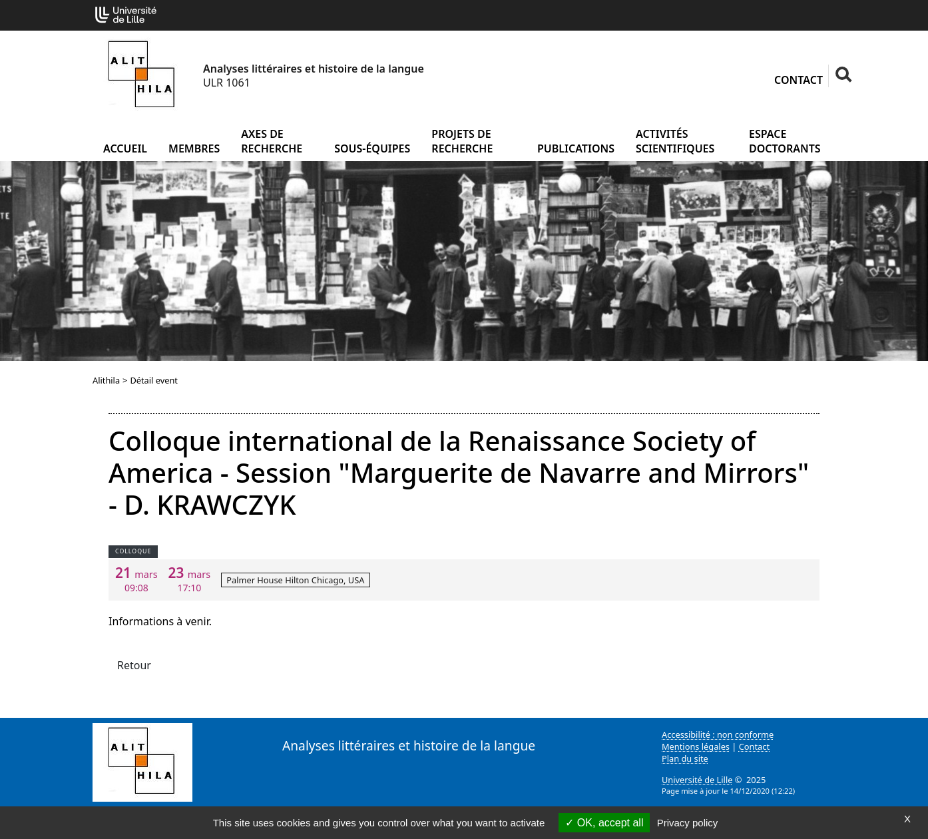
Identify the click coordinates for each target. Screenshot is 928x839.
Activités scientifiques (675, 141)
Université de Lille (697, 780)
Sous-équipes (372, 148)
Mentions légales (696, 746)
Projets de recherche (462, 141)
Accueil (125, 148)
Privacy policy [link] (687, 822)
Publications (575, 148)
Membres (194, 148)
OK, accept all (604, 822)
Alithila (106, 380)
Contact (798, 80)
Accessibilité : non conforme (718, 734)
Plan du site (685, 758)
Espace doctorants (785, 141)
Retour (134, 665)
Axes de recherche (271, 141)
